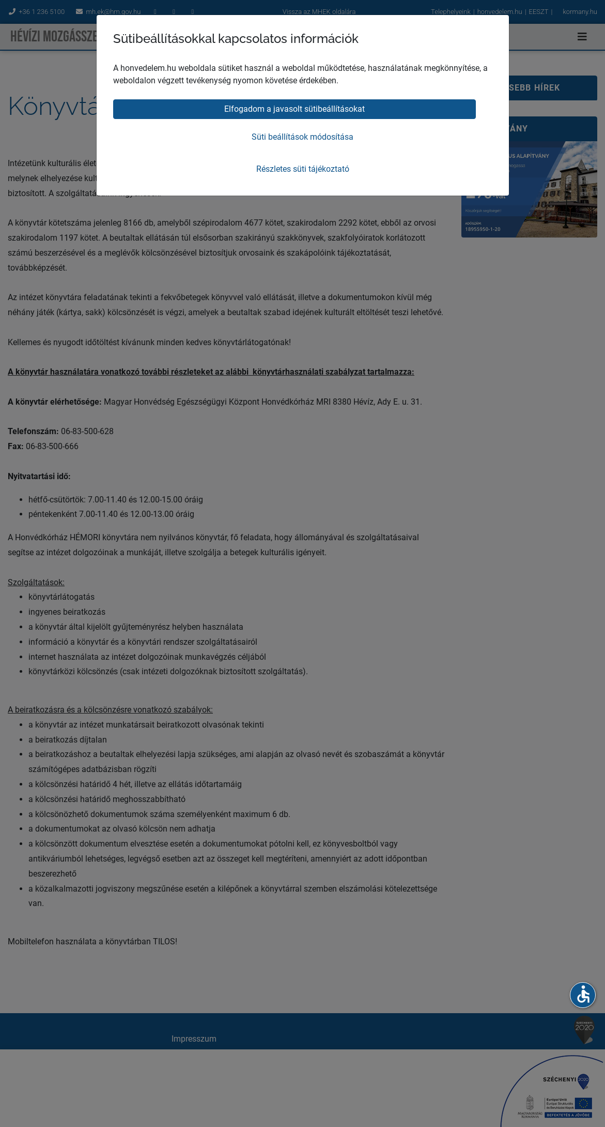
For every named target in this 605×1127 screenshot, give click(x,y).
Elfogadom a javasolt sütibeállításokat (294, 109)
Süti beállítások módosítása (302, 137)
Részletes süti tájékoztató (302, 169)
